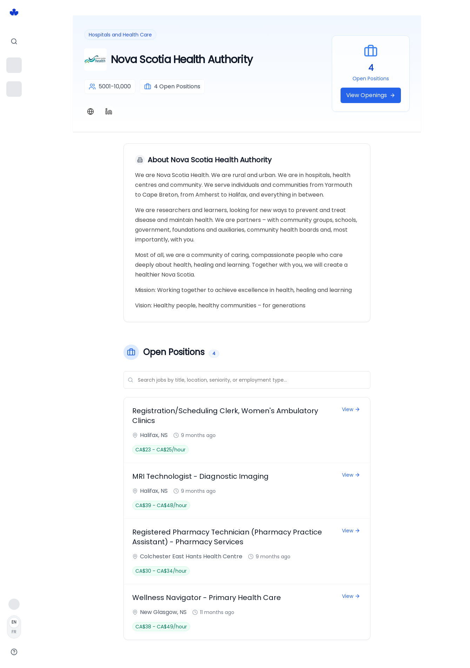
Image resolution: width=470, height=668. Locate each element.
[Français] (14, 627)
